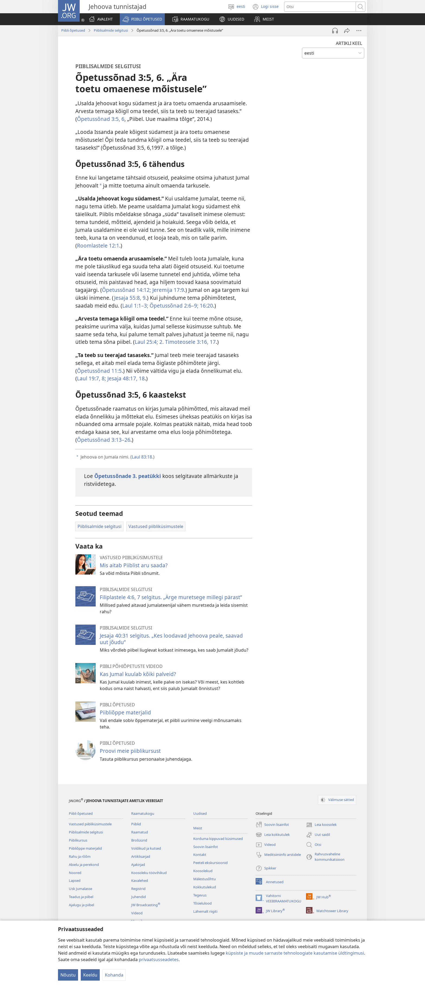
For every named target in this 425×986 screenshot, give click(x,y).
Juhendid (138, 896)
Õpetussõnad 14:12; (126, 290)
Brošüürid (139, 840)
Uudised (200, 813)
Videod (137, 913)
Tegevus (200, 895)
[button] (142, 19)
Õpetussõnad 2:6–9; (173, 305)
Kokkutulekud (204, 887)
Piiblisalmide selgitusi (111, 30)
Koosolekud (202, 870)
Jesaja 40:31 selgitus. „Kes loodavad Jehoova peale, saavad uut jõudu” (171, 639)
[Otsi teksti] (320, 7)
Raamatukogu (142, 813)
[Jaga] (347, 30)
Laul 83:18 (142, 457)
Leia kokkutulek (273, 835)
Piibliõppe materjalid (125, 712)
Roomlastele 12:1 (98, 245)
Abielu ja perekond (84, 864)
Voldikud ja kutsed (146, 848)
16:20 (205, 305)
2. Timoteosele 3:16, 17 (187, 341)
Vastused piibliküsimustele (90, 824)
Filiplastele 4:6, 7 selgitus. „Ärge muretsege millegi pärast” (171, 597)
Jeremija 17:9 (167, 290)
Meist (197, 828)
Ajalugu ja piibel (81, 904)
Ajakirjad (138, 864)
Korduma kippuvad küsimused (218, 838)
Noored (75, 872)
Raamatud (139, 832)
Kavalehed (139, 880)
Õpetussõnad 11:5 (99, 370)
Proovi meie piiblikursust (130, 750)
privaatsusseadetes (159, 959)
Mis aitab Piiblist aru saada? (134, 565)
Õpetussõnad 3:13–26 (103, 439)
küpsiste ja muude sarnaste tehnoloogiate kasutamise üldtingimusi (295, 953)
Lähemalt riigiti (205, 911)
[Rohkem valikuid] (359, 30)
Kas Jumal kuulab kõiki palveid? (138, 674)
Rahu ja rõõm (80, 856)
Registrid (138, 888)
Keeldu (90, 975)
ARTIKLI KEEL (349, 43)
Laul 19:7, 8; (91, 378)
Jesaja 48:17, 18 (125, 378)
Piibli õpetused (73, 30)
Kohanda (114, 975)
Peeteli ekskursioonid (210, 862)
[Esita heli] (335, 30)
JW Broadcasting (145, 904)
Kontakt (199, 854)
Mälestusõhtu (204, 878)
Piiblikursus (78, 840)
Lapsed (75, 880)
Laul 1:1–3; (135, 305)
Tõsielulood (202, 903)
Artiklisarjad (140, 856)
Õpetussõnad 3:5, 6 (100, 119)
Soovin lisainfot (205, 846)
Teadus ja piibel (81, 896)
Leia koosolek (321, 825)
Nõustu (68, 975)
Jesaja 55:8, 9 (130, 297)
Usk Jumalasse (80, 888)
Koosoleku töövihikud (149, 872)
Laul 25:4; (146, 341)
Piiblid (136, 824)
